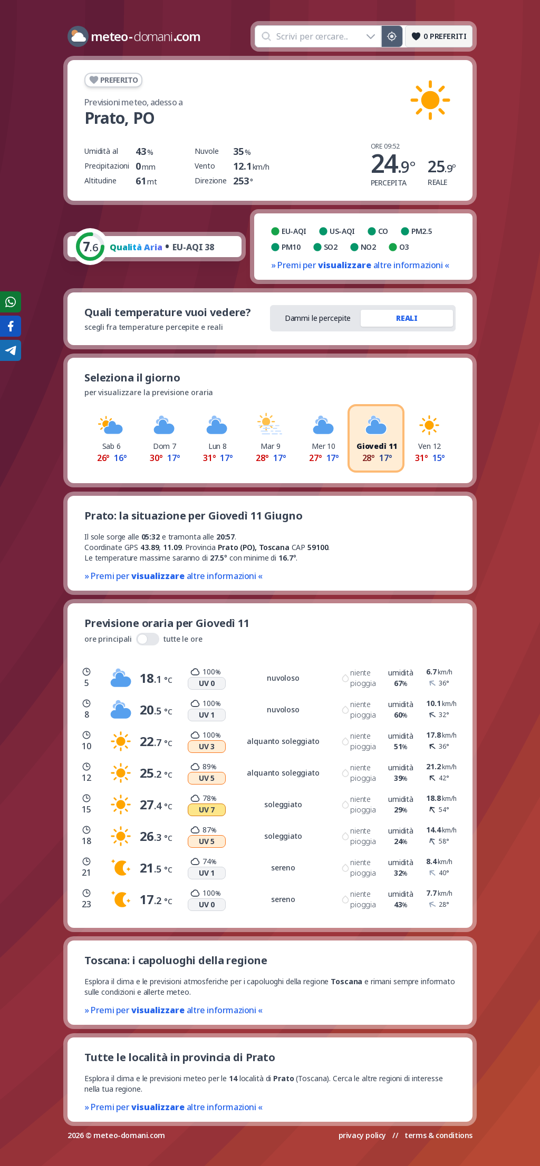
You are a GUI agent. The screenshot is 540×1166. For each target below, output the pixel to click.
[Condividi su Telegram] (10, 350)
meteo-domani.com (129, 1135)
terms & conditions (438, 1135)
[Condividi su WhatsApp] (10, 301)
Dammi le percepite (318, 318)
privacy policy (362, 1135)
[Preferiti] (438, 36)
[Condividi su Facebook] (10, 326)
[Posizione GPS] (392, 36)
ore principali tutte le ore (143, 639)
